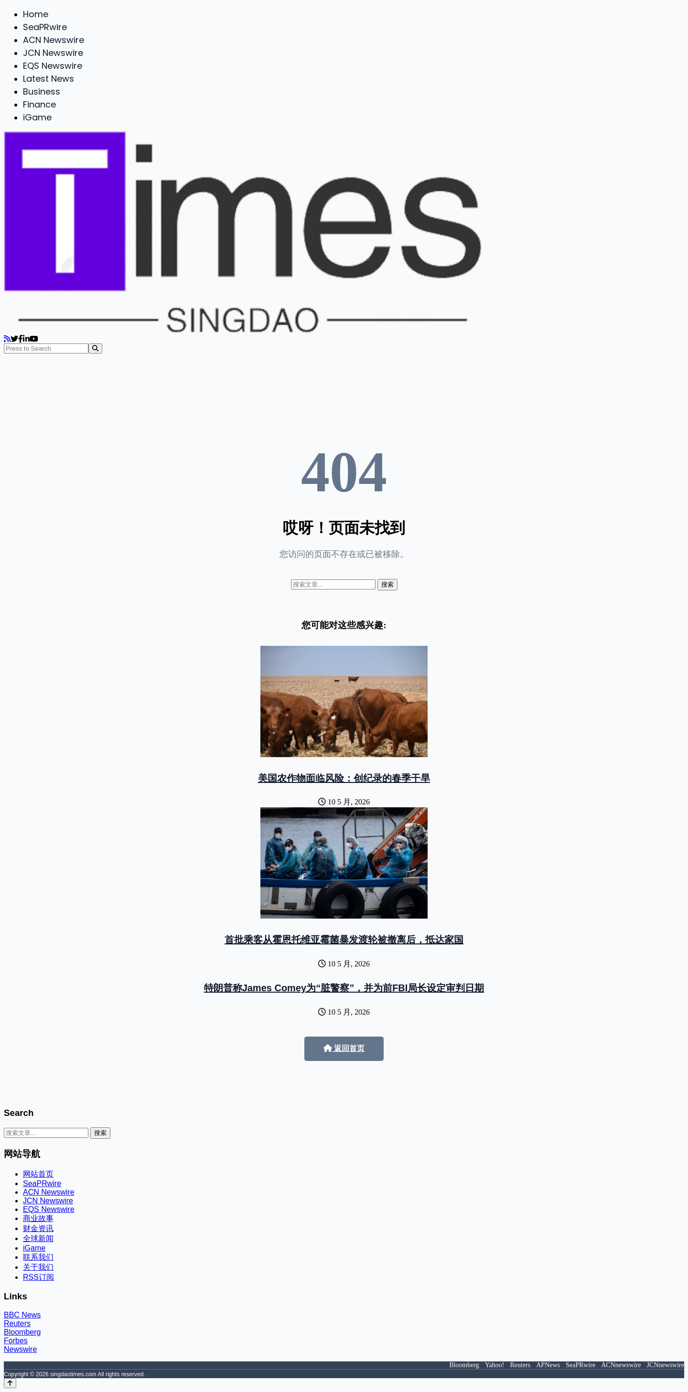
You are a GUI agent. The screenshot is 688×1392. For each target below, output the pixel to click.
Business (41, 91)
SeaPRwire (45, 27)
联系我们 (38, 1257)
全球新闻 (38, 1238)
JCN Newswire (53, 53)
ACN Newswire (53, 40)
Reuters (17, 1323)
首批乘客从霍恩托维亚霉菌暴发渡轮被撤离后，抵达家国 (344, 939)
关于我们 (38, 1267)
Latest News (48, 79)
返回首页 (344, 1048)
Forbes (16, 1341)
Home (35, 14)
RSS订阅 (38, 1277)
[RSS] (7, 339)
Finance (39, 104)
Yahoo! (495, 1365)
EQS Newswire (52, 66)
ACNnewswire (621, 1365)
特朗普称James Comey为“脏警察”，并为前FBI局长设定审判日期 (344, 988)
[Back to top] (10, 1383)
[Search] (95, 348)
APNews (548, 1365)
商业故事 (38, 1218)
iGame (37, 117)
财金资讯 (38, 1228)
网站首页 (38, 1174)
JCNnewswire (665, 1365)
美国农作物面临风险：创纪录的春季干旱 (344, 778)
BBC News (22, 1315)
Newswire (20, 1349)
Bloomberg (22, 1332)
